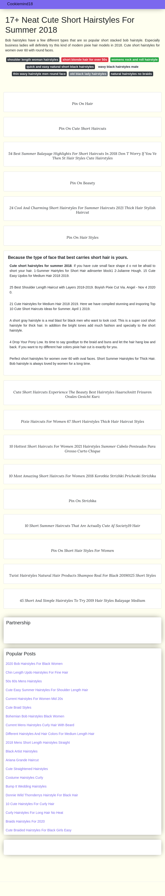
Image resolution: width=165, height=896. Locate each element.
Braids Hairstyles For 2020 (25, 821)
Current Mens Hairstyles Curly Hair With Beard (40, 725)
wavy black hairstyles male (118, 66)
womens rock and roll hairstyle (134, 59)
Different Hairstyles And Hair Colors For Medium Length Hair (50, 734)
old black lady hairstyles (88, 74)
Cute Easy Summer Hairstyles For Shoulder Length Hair (47, 690)
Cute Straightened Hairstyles (27, 769)
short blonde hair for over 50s (85, 59)
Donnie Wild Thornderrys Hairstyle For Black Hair (42, 795)
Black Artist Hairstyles (22, 751)
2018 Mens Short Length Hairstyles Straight (38, 742)
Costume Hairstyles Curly (24, 777)
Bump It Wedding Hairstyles (26, 786)
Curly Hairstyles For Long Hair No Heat (34, 813)
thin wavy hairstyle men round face (39, 74)
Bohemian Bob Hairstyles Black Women (35, 716)
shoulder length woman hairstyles (32, 59)
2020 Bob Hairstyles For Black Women (34, 664)
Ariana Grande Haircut (22, 760)
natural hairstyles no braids (131, 74)
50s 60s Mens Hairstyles (24, 681)
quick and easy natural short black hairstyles (60, 66)
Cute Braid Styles (18, 707)
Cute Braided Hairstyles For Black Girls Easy (38, 830)
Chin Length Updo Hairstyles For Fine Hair (37, 672)
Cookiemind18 (20, 4)
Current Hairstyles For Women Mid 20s (34, 699)
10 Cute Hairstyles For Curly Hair (30, 804)
